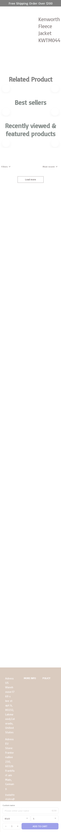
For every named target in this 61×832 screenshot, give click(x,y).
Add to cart (40, 826)
